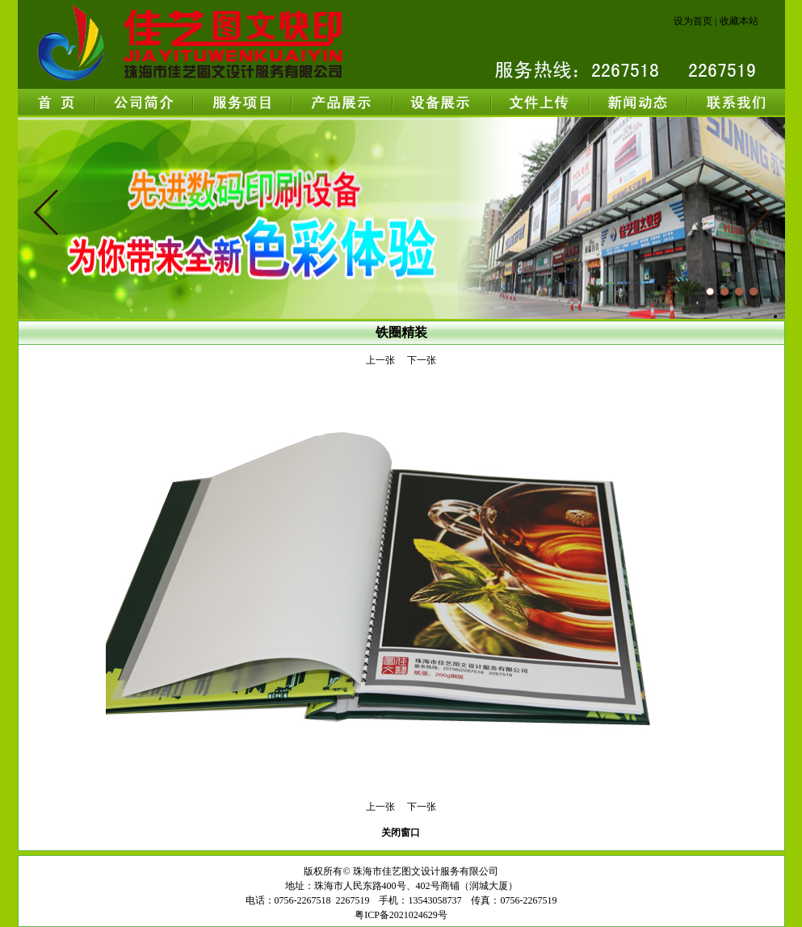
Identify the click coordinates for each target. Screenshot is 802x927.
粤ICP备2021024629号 (401, 915)
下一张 (421, 360)
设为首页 (693, 21)
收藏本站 (739, 21)
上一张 (380, 360)
